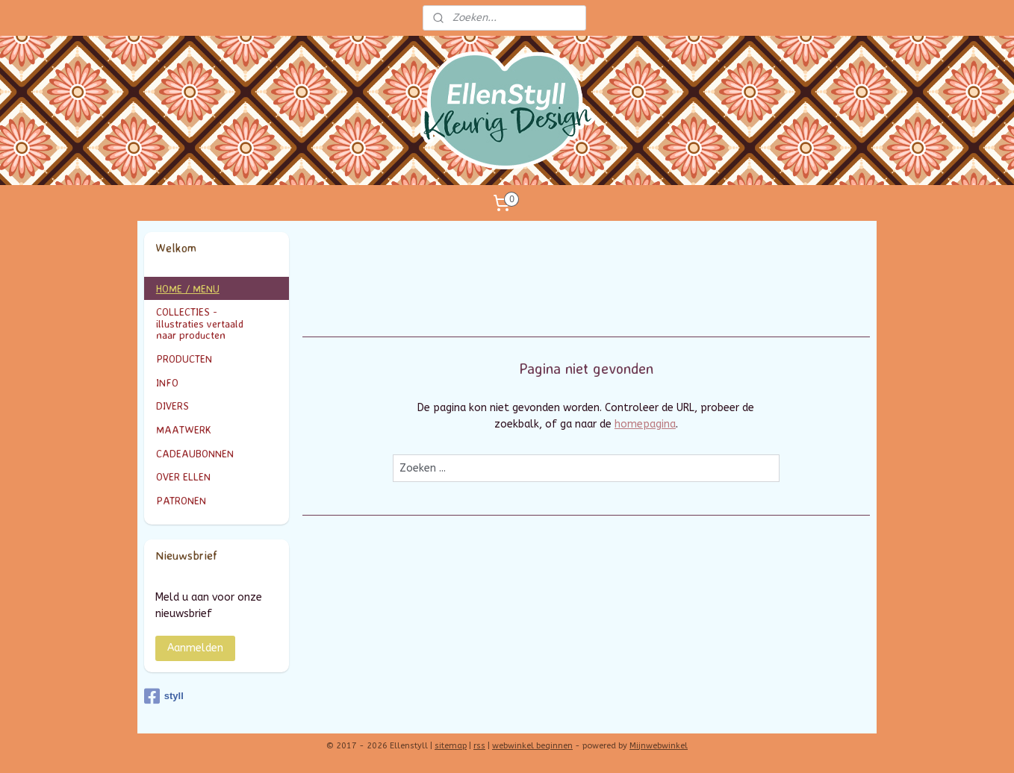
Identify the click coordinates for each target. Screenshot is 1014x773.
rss (479, 746)
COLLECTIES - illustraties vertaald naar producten (217, 323)
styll (164, 696)
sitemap (451, 746)
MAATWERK (217, 429)
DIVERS (172, 405)
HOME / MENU (188, 288)
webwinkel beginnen (532, 746)
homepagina (645, 424)
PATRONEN (181, 500)
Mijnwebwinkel (658, 746)
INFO (217, 382)
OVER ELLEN (183, 476)
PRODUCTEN (217, 358)
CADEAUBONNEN (195, 453)
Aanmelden (195, 648)
